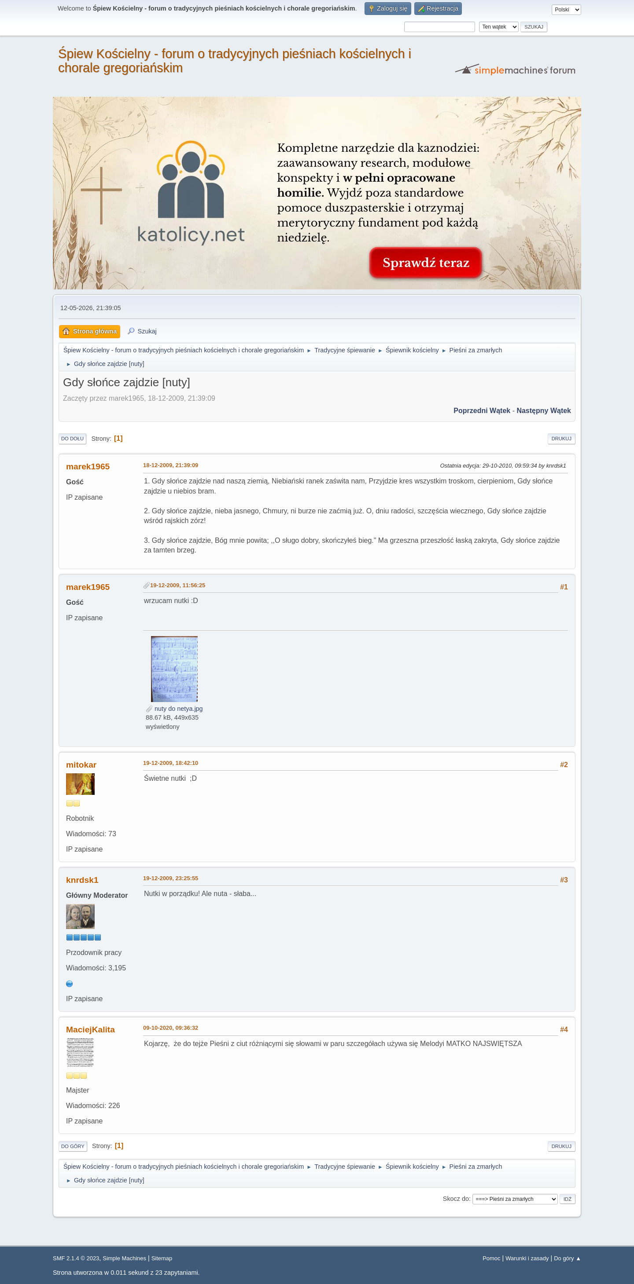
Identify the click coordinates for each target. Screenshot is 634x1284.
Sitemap (162, 1258)
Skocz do (456, 1198)
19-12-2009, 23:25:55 (170, 878)
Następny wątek (543, 410)
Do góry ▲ (567, 1258)
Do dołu (72, 438)
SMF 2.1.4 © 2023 (76, 1258)
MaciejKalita (90, 1029)
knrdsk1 (82, 880)
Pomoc (491, 1258)
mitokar (81, 764)
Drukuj (561, 438)
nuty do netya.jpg (174, 708)
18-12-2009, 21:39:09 (170, 465)
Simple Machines (124, 1258)
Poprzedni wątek (481, 410)
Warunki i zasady (527, 1258)
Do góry (73, 1146)
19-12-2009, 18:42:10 (170, 763)
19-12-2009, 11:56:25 (177, 585)
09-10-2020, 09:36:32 (170, 1027)
